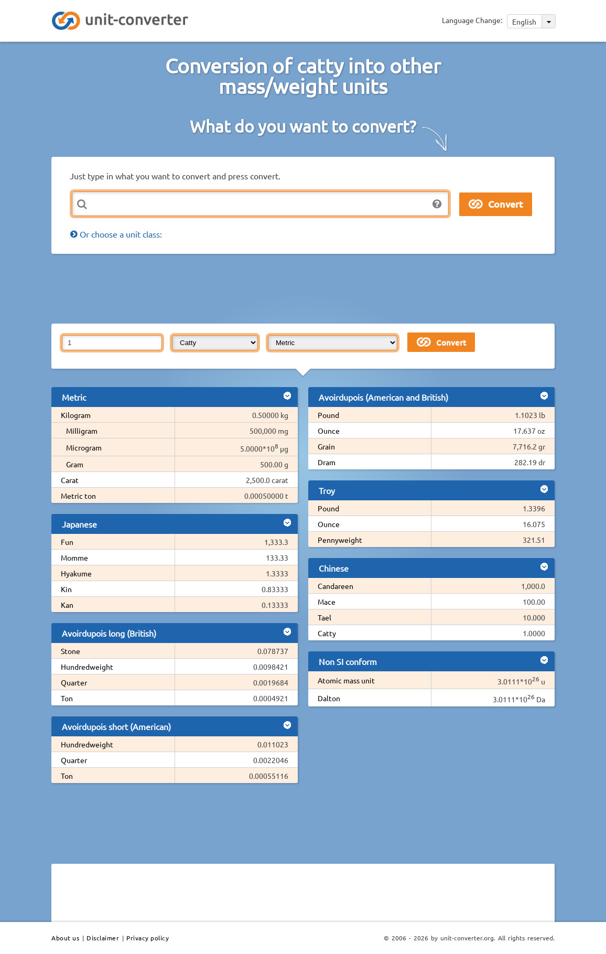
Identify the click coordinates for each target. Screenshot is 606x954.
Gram (74, 464)
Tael (324, 617)
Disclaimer (102, 938)
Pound (328, 415)
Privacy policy (147, 938)
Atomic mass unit (346, 680)
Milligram (82, 430)
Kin (66, 589)
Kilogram (76, 415)
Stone (70, 651)
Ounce (329, 430)
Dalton (329, 698)
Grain (326, 446)
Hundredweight (87, 666)
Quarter (74, 682)
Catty (327, 633)
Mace (327, 601)
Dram (327, 462)
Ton (67, 698)
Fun (67, 541)
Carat (70, 480)
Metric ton (78, 495)
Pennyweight (340, 539)
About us (65, 938)
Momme (74, 557)
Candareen (335, 586)
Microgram (84, 447)
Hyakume (76, 573)
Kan (67, 604)
